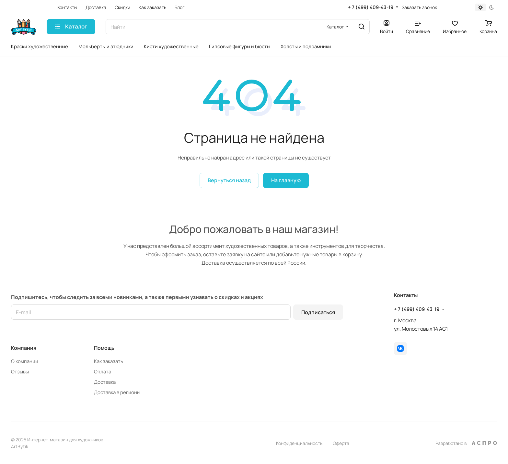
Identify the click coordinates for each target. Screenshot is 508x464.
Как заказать (108, 361)
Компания (23, 347)
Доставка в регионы (117, 392)
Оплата (102, 371)
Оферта (341, 443)
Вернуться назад (229, 180)
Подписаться (318, 312)
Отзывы (20, 371)
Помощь (104, 347)
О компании (24, 361)
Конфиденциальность (299, 443)
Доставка (105, 382)
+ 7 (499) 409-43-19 (370, 7)
